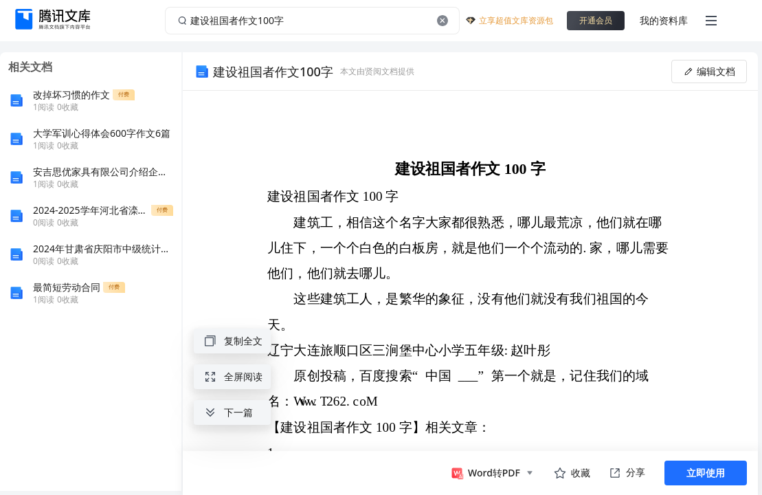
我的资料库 (664, 20)
